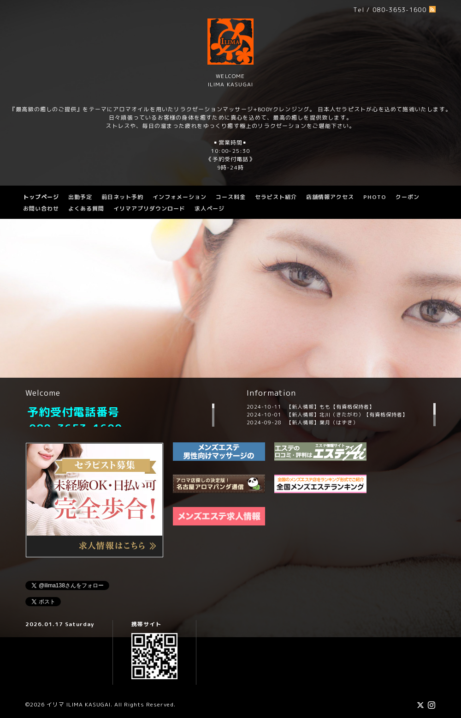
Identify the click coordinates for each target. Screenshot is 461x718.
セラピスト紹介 (276, 197)
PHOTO (374, 197)
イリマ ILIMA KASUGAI (79, 704)
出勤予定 (80, 197)
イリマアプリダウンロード (149, 208)
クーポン (408, 197)
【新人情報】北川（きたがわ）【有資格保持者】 (347, 414)
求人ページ (210, 208)
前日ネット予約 (122, 197)
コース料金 (231, 197)
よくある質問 (86, 208)
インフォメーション (180, 197)
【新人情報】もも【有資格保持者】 (330, 406)
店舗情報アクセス (330, 197)
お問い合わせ (41, 208)
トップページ (41, 197)
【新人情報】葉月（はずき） (322, 422)
